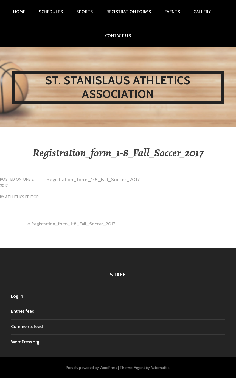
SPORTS (84, 11)
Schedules (51, 11)
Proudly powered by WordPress (91, 367)
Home (19, 11)
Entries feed (23, 311)
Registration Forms (128, 11)
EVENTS (172, 11)
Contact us (118, 35)
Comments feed (27, 326)
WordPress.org (25, 342)
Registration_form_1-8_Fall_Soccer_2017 (93, 180)
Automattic (160, 367)
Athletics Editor (22, 197)
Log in (17, 296)
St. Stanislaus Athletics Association (118, 87)
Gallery (202, 11)
